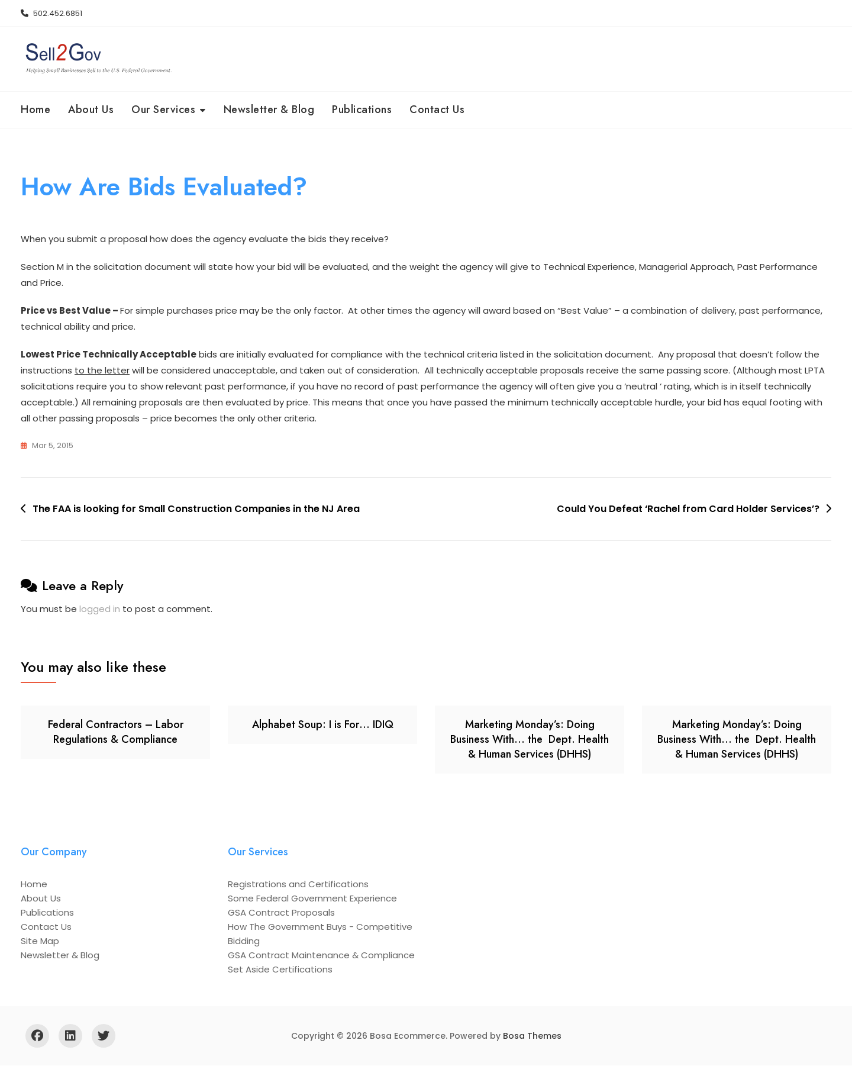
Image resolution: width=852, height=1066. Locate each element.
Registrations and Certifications (298, 884)
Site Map (40, 941)
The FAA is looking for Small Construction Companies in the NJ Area (196, 509)
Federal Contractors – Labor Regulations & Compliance (115, 732)
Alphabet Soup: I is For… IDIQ (322, 724)
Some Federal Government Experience (312, 899)
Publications (362, 109)
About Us (91, 109)
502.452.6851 (51, 13)
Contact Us (436, 109)
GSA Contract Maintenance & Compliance (321, 955)
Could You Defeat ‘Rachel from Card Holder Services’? (688, 509)
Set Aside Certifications (280, 970)
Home (35, 109)
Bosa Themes (532, 1036)
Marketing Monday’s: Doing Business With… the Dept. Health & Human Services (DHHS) (529, 739)
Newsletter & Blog (269, 109)
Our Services (163, 109)
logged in (99, 609)
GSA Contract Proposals (281, 913)
